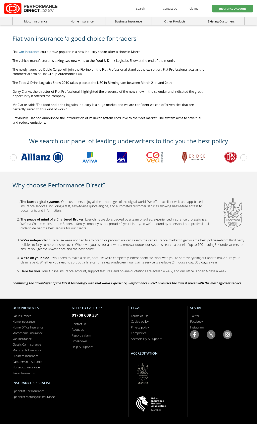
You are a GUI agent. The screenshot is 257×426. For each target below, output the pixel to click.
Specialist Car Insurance (28, 391)
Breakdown (79, 341)
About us (78, 329)
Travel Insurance (23, 373)
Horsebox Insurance (26, 367)
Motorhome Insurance (27, 333)
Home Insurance (23, 321)
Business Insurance (128, 21)
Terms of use (139, 316)
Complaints (138, 333)
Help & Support (82, 347)
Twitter (194, 316)
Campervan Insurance (27, 362)
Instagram (197, 327)
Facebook (196, 321)
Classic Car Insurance (26, 344)
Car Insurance (21, 316)
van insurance (29, 52)
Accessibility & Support (146, 339)
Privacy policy (140, 327)
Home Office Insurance (28, 327)
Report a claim (81, 335)
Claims (194, 8)
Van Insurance (22, 339)
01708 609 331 (85, 315)
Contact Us (170, 8)
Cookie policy (140, 321)
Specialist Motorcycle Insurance (33, 397)
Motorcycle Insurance (27, 350)
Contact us (79, 324)
